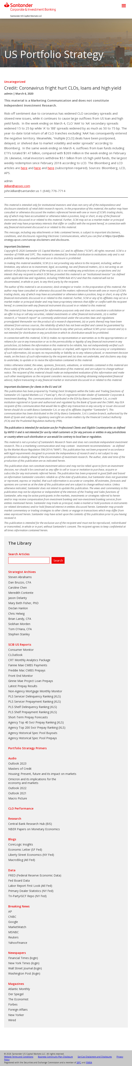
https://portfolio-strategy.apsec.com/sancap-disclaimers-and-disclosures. (64, 238)
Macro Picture (17, 798)
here (24, 168)
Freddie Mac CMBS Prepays (26, 670)
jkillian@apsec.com (17, 186)
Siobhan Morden (19, 624)
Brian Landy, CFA (19, 619)
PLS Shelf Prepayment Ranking (28, 712)
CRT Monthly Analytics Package (29, 660)
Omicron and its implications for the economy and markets (32, 781)
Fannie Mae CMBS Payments (27, 665)
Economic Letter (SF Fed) (25, 849)
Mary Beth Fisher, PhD (23, 603)
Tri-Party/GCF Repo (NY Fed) (27, 896)
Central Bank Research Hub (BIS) (30, 824)
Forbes (13, 1004)
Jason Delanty (17, 598)
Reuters (13, 937)
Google (13, 922)
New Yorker (16, 1015)
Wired (12, 1020)
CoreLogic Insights (20, 844)
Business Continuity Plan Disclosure (55, 1056)
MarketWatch (17, 927)
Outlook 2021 (17, 793)
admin (8, 93)
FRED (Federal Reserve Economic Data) (34, 875)
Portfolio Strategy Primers (27, 748)
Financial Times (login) (23, 958)
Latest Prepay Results (22, 686)
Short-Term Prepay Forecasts (28, 717)
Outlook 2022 (17, 788)
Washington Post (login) (24, 973)
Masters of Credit (20, 769)
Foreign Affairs (18, 1009)
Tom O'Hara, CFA (20, 629)
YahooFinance (17, 943)
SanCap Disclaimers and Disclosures (95, 1056)
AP (10, 911)
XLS (57, 696)
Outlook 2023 (17, 763)
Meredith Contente (20, 593)
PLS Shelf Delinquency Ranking (28, 707)
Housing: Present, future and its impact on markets (42, 774)
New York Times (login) (23, 963)
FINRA (89, 1062)
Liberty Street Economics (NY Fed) (31, 855)
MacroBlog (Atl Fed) (21, 860)
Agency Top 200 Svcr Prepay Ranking (33, 727)
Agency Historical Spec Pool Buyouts (32, 733)
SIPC (79, 1062)
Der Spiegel (16, 994)
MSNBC (13, 932)
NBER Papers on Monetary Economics (34, 829)
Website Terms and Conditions (18, 1056)
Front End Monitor (20, 676)
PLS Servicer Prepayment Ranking (30, 701)
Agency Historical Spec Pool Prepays (32, 738)
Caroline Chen (17, 587)
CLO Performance (20, 808)
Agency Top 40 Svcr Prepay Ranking (32, 722)
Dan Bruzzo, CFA (19, 582)
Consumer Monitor (21, 650)
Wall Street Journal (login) (25, 968)
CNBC (12, 917)
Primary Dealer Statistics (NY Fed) (30, 891)
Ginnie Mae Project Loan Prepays (30, 681)
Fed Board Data (19, 880)
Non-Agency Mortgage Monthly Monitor (35, 691)
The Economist (18, 999)
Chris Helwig (16, 613)
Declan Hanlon (18, 608)
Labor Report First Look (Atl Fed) (30, 886)
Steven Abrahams (20, 577)
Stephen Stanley (19, 634)
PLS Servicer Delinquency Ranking (30, 696)
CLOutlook (15, 655)
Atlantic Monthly (19, 989)
